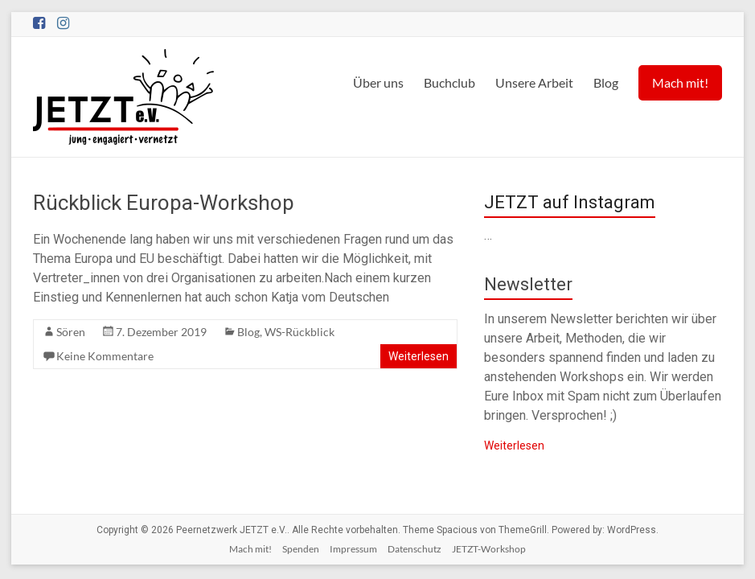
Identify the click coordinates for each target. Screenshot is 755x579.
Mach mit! (680, 82)
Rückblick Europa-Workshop (163, 203)
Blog (605, 82)
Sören (70, 332)
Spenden (300, 549)
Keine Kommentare (105, 356)
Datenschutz (414, 549)
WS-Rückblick (299, 332)
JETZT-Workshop (489, 549)
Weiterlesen (418, 356)
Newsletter (528, 284)
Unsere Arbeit (534, 82)
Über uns (378, 82)
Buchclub (449, 82)
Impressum (353, 549)
